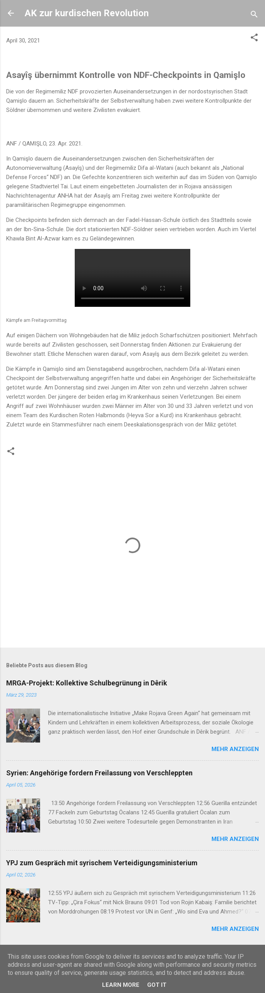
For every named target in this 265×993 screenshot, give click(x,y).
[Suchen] (254, 15)
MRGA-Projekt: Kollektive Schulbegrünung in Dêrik (86, 683)
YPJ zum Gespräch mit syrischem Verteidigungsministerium (102, 863)
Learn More (120, 984)
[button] (254, 39)
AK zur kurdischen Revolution (87, 13)
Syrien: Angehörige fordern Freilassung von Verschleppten (99, 773)
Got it (156, 984)
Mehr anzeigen (235, 749)
